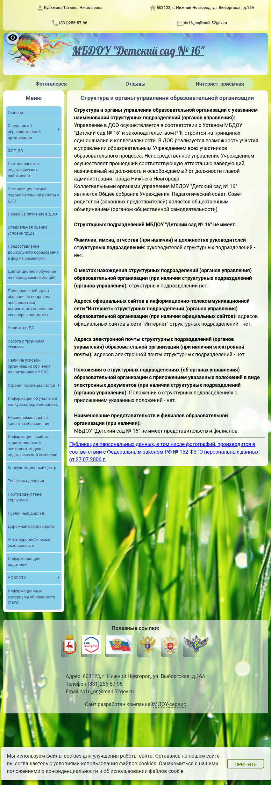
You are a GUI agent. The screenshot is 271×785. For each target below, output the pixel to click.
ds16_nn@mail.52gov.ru (205, 22)
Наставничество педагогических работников (23, 169)
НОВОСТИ (17, 577)
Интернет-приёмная (220, 84)
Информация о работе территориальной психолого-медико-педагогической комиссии (32, 445)
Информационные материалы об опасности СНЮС (31, 597)
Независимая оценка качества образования (29, 420)
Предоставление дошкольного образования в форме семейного (33, 252)
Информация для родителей (24, 561)
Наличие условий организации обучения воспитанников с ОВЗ (29, 366)
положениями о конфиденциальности (52, 771)
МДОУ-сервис (169, 704)
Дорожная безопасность (31, 526)
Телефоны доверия (26, 480)
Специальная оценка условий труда (27, 230)
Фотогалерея (51, 84)
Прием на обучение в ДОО (32, 214)
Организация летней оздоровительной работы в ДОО (33, 195)
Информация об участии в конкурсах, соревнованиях (33, 401)
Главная (15, 112)
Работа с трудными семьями (26, 344)
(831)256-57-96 (73, 22)
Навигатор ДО (21, 327)
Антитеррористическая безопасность (29, 542)
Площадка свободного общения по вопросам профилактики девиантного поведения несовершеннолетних (30, 302)
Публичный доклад (26, 513)
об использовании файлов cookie (143, 771)
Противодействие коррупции (24, 497)
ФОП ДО (15, 150)
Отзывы (135, 84)
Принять (246, 764)
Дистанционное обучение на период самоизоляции (32, 274)
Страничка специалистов (31, 385)
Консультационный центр (32, 467)
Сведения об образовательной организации (24, 131)
